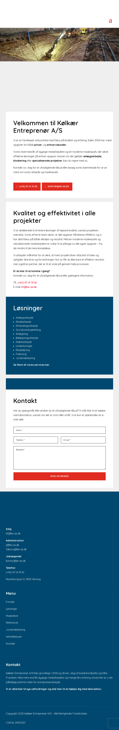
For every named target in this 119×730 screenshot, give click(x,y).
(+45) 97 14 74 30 (28, 186)
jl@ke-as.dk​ (12, 545)
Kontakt (10, 643)
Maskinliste (12, 615)
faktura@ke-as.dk (16, 549)
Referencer (12, 622)
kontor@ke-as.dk (60, 186)
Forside (10, 601)
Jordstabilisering (15, 629)
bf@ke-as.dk (13, 533)
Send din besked (59, 476)
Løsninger (11, 608)
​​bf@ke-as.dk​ (29, 286)
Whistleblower (14, 636)
